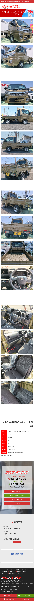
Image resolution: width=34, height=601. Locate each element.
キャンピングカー (25, 569)
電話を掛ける (26, 599)
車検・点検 (12, 571)
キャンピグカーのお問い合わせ (17, 495)
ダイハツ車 (16, 569)
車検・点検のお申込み (17, 499)
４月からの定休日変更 (10, 534)
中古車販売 (4, 571)
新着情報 (9, 569)
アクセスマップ (17, 503)
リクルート (4, 573)
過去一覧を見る (17, 542)
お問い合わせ (12, 573)
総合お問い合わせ (17, 492)
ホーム (3, 569)
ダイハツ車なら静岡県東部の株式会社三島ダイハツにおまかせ (15, 1)
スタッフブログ (21, 573)
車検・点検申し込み (10, 599)
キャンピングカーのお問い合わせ (27, 595)
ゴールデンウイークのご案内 (12, 529)
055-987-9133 (7, 581)
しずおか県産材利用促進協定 (12, 539)
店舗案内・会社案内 (21, 571)
